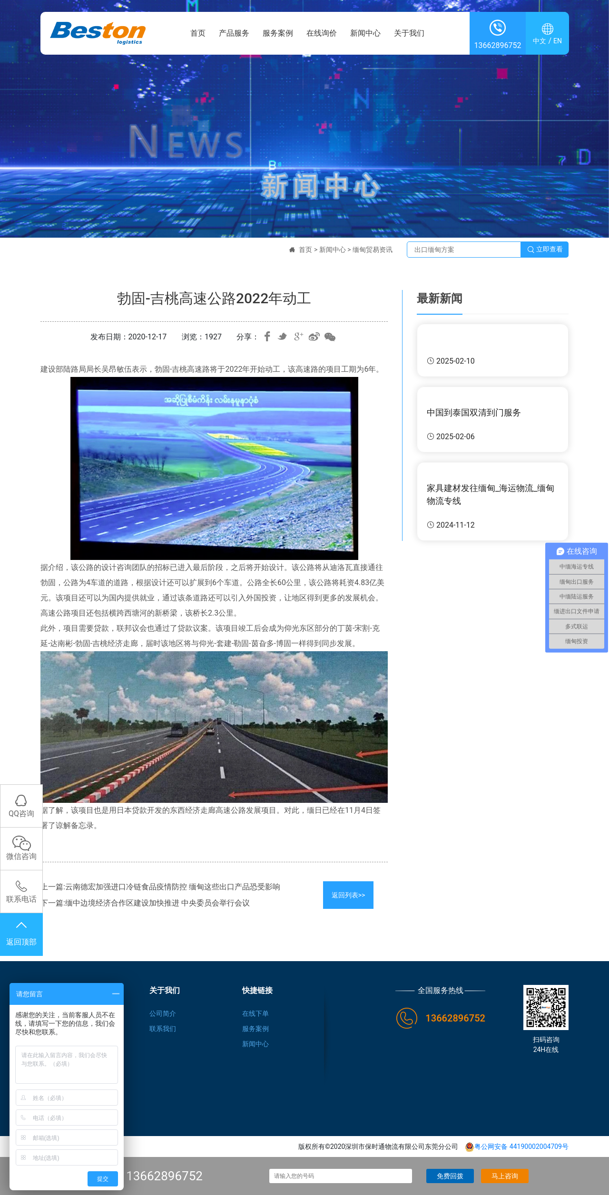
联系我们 (162, 1028)
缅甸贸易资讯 (373, 249)
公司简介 (162, 1013)
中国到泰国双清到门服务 (474, 412)
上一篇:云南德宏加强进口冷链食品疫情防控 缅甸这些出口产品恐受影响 (160, 886)
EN (557, 41)
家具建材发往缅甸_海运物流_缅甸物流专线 (490, 494)
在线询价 (321, 33)
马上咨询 (504, 1176)
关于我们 (409, 33)
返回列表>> (348, 895)
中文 (539, 41)
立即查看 (545, 249)
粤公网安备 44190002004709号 (517, 1146)
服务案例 (278, 33)
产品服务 (234, 33)
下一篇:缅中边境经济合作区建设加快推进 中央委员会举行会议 (145, 902)
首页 (198, 33)
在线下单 (255, 1013)
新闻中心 (365, 33)
